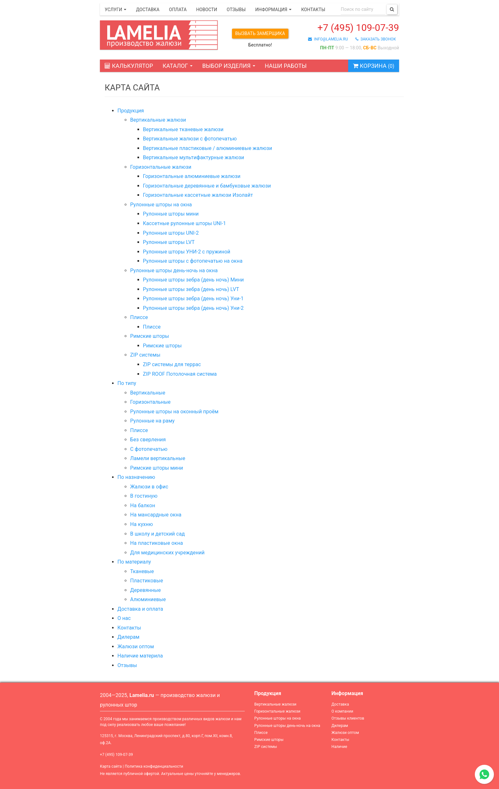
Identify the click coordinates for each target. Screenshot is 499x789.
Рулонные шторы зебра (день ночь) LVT (191, 289)
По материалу (134, 562)
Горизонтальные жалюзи (160, 167)
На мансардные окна (155, 515)
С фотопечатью (148, 449)
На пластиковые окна (156, 543)
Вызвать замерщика (260, 33)
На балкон (142, 505)
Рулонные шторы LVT (169, 242)
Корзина (373, 65)
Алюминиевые (148, 599)
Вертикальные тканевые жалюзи (183, 129)
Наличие (339, 746)
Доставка (147, 9)
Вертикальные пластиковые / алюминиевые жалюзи (207, 148)
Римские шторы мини (156, 468)
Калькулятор (129, 65)
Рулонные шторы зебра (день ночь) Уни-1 (193, 298)
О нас (124, 618)
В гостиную (144, 496)
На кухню (141, 524)
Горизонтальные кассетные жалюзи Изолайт (198, 195)
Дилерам (128, 637)
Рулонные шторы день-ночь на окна (174, 270)
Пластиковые (146, 581)
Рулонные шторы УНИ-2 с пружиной (186, 252)
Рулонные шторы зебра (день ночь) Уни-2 (193, 308)
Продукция (130, 111)
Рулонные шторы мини (171, 214)
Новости (206, 9)
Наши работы (286, 65)
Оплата (177, 9)
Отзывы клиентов (348, 718)
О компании (343, 711)
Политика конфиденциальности (154, 766)
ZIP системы (145, 355)
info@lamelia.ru (328, 39)
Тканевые (142, 571)
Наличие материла (140, 656)
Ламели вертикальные (157, 458)
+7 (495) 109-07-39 (358, 27)
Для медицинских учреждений (167, 553)
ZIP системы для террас (172, 364)
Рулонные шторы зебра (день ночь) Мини (193, 280)
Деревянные (145, 590)
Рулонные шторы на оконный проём (174, 412)
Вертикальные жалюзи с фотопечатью (190, 139)
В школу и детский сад (157, 534)
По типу (126, 383)
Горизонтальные (150, 402)
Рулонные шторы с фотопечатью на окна (192, 261)
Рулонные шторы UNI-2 (171, 233)
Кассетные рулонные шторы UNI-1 (184, 223)
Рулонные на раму (152, 421)
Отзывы (236, 9)
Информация (273, 9)
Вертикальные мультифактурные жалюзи (193, 157)
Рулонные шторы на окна (161, 205)
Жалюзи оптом (135, 646)
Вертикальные (147, 393)
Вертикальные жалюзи (158, 120)
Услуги (115, 9)
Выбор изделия (228, 65)
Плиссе (139, 317)
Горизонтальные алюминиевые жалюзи (192, 176)
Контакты (313, 9)
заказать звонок (375, 39)
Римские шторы (149, 336)
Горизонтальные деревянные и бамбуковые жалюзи (207, 186)
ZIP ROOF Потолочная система (180, 374)
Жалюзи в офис (149, 487)
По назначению (136, 477)
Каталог (178, 65)
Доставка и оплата (140, 609)
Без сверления (148, 440)
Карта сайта (111, 766)
